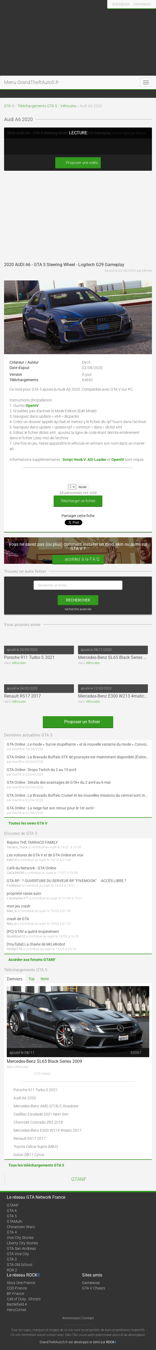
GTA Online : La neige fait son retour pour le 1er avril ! (51, 808)
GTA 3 (12, 1259)
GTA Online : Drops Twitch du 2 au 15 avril (41, 770)
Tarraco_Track (17, 847)
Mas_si (12, 911)
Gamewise (91, 1283)
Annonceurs (71, 1318)
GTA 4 (12, 1232)
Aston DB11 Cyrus (29, 1155)
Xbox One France (21, 1283)
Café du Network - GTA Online (31, 868)
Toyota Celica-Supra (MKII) (36, 1146)
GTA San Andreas (21, 1248)
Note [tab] (45, 979)
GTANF (78, 1179)
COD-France (17, 1288)
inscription (121, 4)
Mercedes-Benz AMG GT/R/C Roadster (46, 1106)
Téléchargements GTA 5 (37, 106)
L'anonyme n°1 (17, 898)
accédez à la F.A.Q (78, 559)
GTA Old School (19, 1264)
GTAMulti (14, 1221)
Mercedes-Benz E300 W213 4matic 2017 (116, 696)
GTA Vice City (18, 1254)
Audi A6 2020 (25, 1098)
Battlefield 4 (17, 1304)
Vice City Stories (20, 1237)
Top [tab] (31, 979)
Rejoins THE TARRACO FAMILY (32, 842)
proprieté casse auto (24, 893)
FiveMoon (14, 885)
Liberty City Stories (22, 1243)
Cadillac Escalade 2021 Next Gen (41, 1114)
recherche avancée (78, 609)
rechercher (78, 600)
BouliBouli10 (16, 936)
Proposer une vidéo (78, 162)
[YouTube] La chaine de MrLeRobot (36, 944)
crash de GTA (18, 919)
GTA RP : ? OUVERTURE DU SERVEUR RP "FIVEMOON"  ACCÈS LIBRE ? (66, 881)
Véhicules (68, 106)
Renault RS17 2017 (22, 696)
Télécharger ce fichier (78, 501)
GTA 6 (12, 1210)
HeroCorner (16, 1310)
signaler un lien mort (78, 510)
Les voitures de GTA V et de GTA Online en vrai (45, 855)
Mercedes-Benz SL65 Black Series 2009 (115, 657)
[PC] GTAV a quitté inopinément (33, 931)
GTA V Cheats (93, 1288)
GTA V (9, 106)
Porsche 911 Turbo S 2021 (29, 657)
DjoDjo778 (14, 949)
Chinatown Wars (21, 1227)
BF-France (15, 1293)
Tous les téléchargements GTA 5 (36, 1165)
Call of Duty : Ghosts (24, 1299)
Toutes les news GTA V (27, 823)
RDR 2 (12, 1270)
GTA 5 (12, 1216)
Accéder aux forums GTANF (32, 959)
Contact (88, 1318)
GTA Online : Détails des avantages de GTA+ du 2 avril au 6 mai (58, 782)
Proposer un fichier (78, 721)
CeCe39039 (15, 873)
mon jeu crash (18, 906)
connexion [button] (142, 4)
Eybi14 (12, 860)
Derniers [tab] (14, 978)
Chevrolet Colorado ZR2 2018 (38, 1122)
